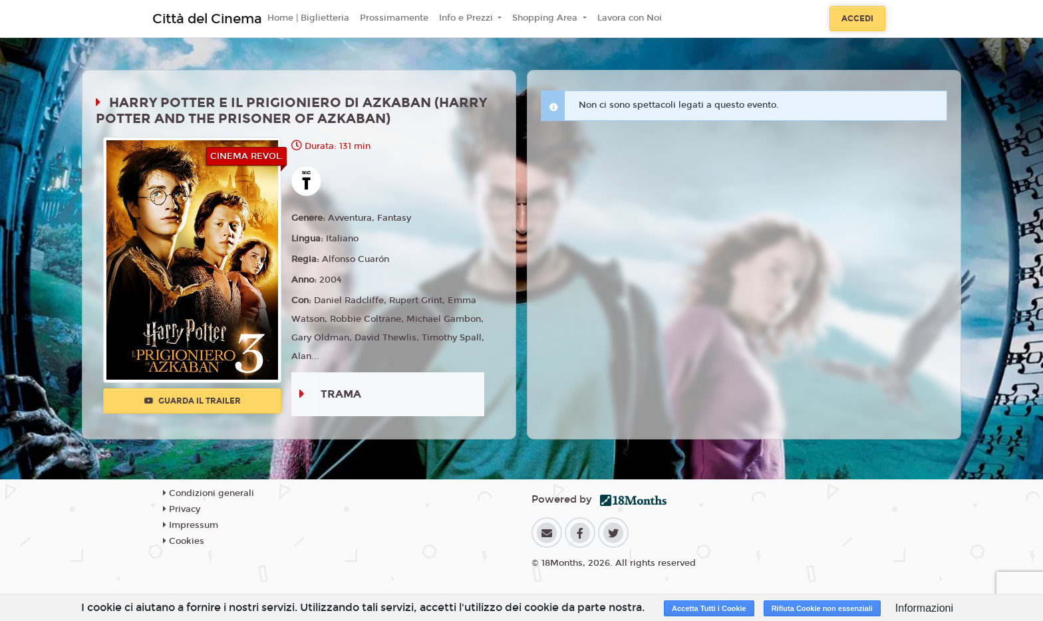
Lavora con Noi (629, 18)
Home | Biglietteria (308, 18)
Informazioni (924, 608)
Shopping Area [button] (546, 18)
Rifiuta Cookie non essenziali (822, 608)
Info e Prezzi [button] (467, 18)
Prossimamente (394, 18)
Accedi (857, 18)
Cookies (183, 541)
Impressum (190, 525)
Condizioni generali (208, 493)
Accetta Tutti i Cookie (709, 608)
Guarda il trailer (192, 401)
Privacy (181, 509)
